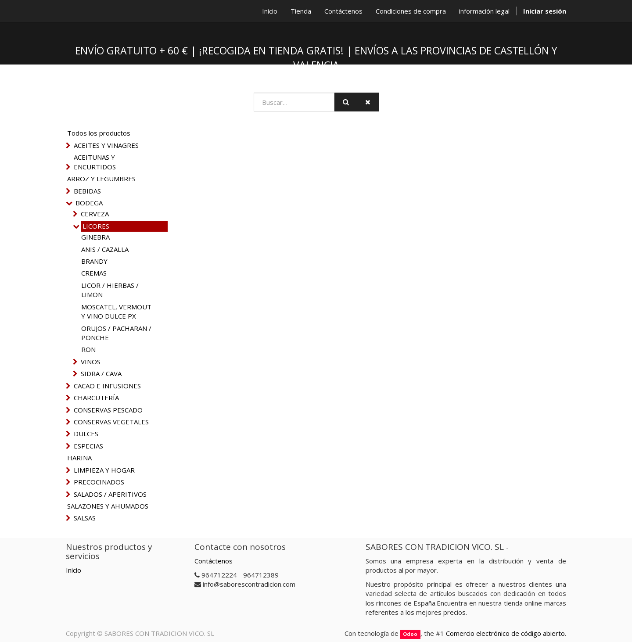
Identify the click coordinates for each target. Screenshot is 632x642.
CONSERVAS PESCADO (108, 409)
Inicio (73, 570)
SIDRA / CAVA (101, 373)
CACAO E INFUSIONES (107, 385)
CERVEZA (95, 213)
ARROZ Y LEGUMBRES (101, 178)
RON (88, 349)
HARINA (79, 457)
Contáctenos (213, 560)
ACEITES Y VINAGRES (106, 145)
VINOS (91, 361)
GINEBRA (95, 237)
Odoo (410, 634)
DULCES (86, 433)
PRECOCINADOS (99, 481)
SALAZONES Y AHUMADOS (107, 506)
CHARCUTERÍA (96, 397)
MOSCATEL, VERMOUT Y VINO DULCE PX (116, 311)
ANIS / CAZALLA (105, 249)
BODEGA (89, 202)
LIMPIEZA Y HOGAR (104, 470)
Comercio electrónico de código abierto (505, 633)
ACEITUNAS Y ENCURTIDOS (95, 162)
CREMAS (94, 273)
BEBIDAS (87, 191)
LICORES (96, 226)
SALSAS (85, 517)
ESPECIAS (88, 445)
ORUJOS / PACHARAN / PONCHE (116, 333)
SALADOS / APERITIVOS (110, 494)
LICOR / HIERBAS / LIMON (110, 290)
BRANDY (94, 261)
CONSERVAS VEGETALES (111, 421)
